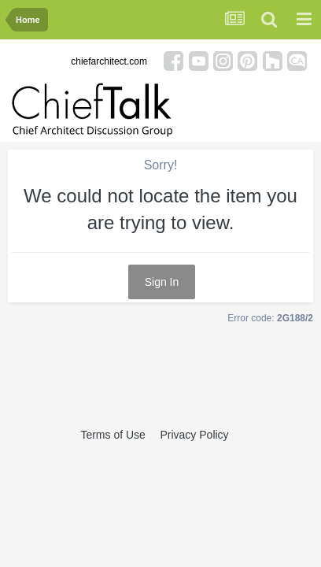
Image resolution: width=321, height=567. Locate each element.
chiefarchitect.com (109, 61)
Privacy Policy (194, 434)
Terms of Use (112, 434)
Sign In (162, 282)
